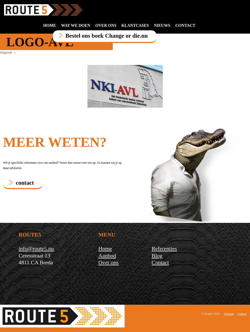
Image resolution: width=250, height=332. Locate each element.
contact (185, 25)
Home (49, 25)
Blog (157, 255)
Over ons (105, 25)
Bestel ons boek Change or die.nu (106, 36)
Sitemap (229, 314)
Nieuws (162, 25)
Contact (160, 262)
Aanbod (107, 255)
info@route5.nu (36, 248)
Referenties (164, 248)
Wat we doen (75, 25)
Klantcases (135, 25)
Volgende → (8, 52)
